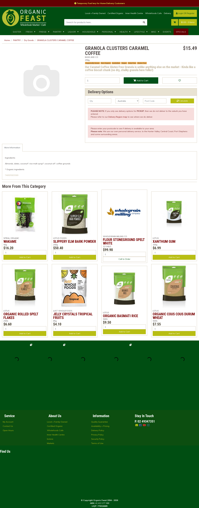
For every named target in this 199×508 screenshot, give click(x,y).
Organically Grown (92, 63)
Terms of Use (97, 410)
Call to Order (124, 259)
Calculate (182, 101)
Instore (50, 406)
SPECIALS (181, 32)
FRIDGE (43, 32)
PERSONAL (107, 32)
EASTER (17, 32)
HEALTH (124, 32)
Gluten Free (142, 63)
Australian (116, 63)
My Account (8, 388)
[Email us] (136, 392)
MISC (153, 32)
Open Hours (8, 397)
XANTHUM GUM (164, 241)
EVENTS (167, 32)
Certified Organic (115, 13)
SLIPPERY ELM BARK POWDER (74, 241)
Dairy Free (132, 63)
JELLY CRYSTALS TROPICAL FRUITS (73, 316)
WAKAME (9, 241)
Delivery (167, 13)
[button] (179, 80)
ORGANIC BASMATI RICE (120, 316)
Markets (50, 410)
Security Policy (97, 406)
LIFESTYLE (139, 32)
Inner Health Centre (134, 13)
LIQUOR (72, 32)
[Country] (127, 100)
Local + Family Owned (95, 13)
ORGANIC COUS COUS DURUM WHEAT (174, 316)
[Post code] (154, 100)
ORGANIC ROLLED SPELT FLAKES (20, 316)
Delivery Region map (117, 117)
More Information (12, 147)
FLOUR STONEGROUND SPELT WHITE (124, 241)
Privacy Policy (97, 401)
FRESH (29, 32)
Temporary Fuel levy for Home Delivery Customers (99, 3)
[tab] (12, 147)
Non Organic (106, 63)
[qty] (99, 100)
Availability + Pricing (100, 393)
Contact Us (8, 393)
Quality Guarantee (99, 388)
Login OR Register (185, 13)
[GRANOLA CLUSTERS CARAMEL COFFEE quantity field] (102, 80)
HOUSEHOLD (88, 32)
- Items (188, 22)
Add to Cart (140, 80)
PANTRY (57, 32)
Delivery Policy (97, 397)
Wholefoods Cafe (153, 13)
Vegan (124, 63)
